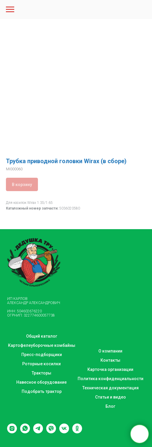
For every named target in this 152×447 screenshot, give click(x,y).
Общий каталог (41, 336)
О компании (110, 351)
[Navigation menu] (10, 9)
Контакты (110, 360)
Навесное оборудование (41, 382)
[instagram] (12, 431)
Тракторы (41, 373)
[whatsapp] (25, 431)
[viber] (51, 431)
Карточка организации (110, 369)
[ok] (77, 431)
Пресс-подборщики (41, 354)
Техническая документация (110, 387)
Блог (110, 406)
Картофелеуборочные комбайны (41, 345)
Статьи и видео (110, 397)
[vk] (64, 431)
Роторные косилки (41, 363)
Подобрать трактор (42, 391)
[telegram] (38, 431)
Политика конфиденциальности (110, 378)
